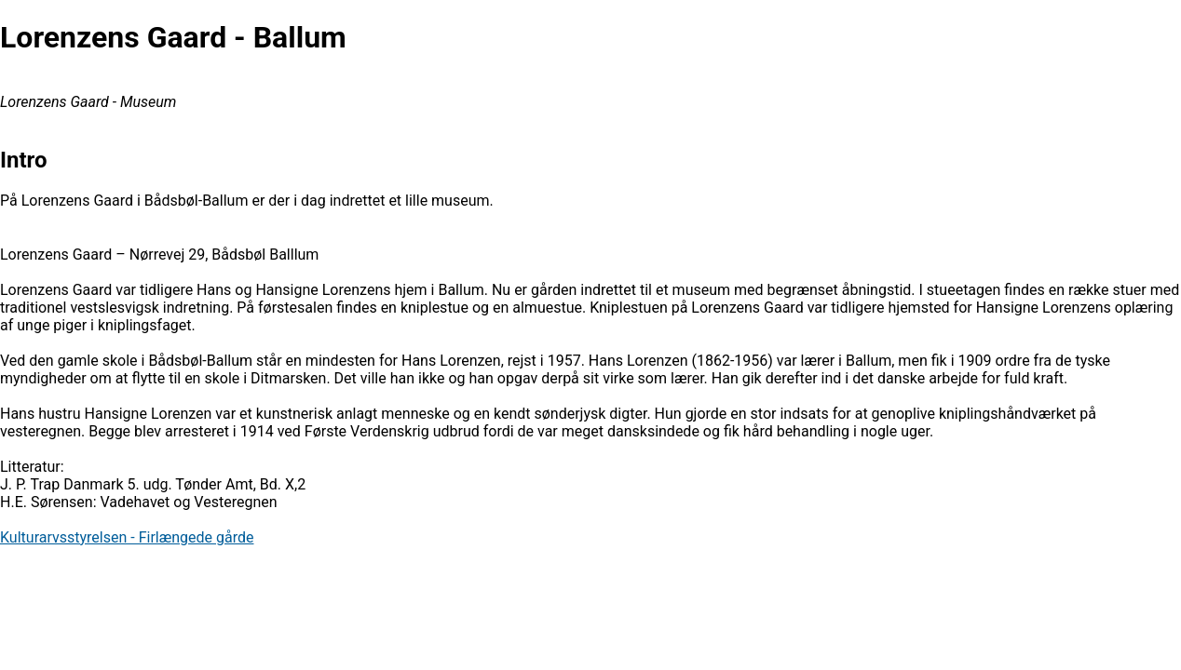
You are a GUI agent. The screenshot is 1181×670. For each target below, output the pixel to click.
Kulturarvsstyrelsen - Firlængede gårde (126, 537)
